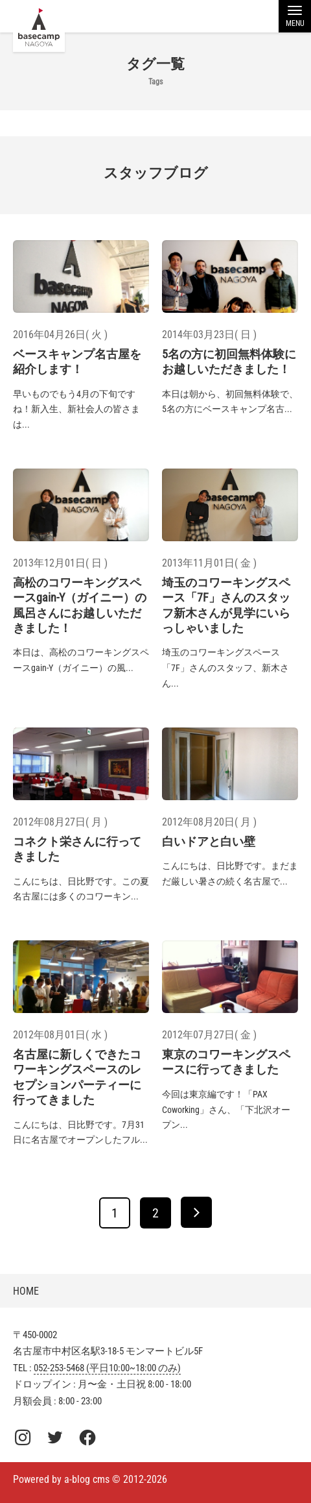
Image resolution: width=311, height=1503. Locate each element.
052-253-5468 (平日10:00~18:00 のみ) (107, 1368)
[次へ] (196, 1212)
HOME (26, 1291)
